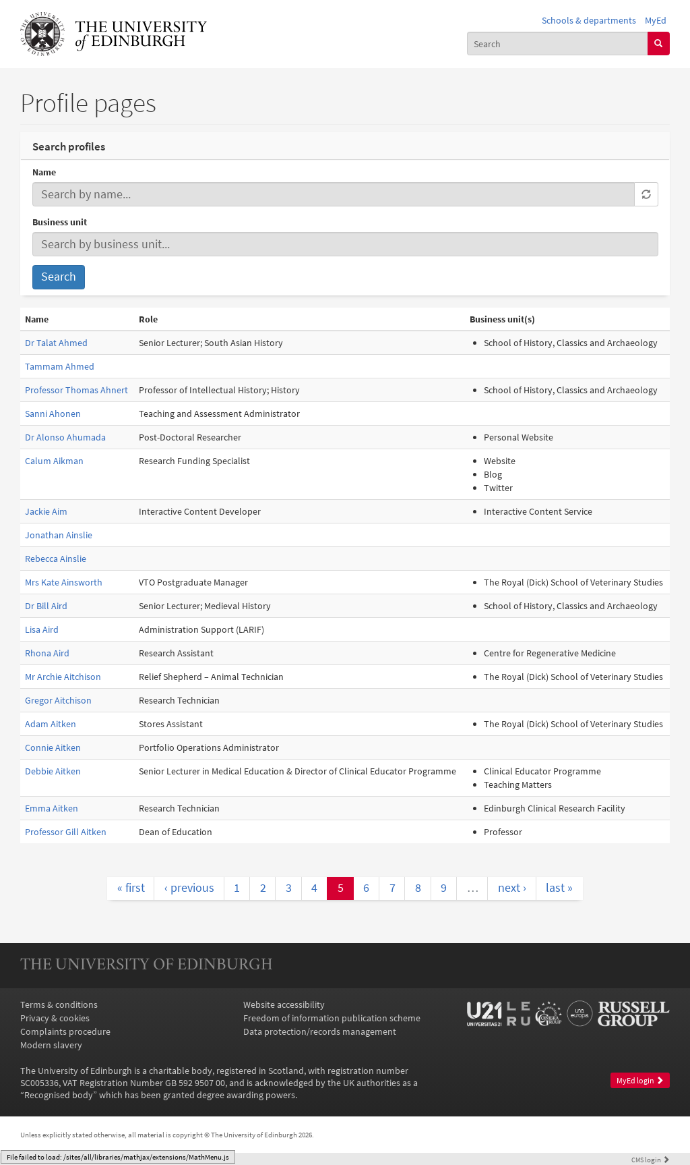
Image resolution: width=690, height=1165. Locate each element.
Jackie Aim (46, 511)
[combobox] (557, 43)
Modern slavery (51, 1045)
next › (512, 887)
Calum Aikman (54, 461)
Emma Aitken (51, 808)
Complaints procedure (65, 1031)
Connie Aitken (53, 747)
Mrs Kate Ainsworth (63, 582)
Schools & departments (589, 20)
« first (131, 887)
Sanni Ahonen (53, 413)
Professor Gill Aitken (65, 832)
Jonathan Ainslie (58, 535)
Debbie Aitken (53, 771)
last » (559, 887)
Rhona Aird (47, 653)
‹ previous (189, 887)
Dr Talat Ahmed (56, 343)
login (650, 1159)
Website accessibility (284, 1004)
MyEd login (640, 1080)
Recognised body (58, 1095)
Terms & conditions (59, 1004)
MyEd (655, 20)
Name (44, 172)
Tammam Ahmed (59, 366)
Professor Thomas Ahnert (76, 390)
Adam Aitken (50, 724)
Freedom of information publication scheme (331, 1018)
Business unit (59, 222)
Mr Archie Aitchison (63, 677)
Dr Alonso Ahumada (65, 437)
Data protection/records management (319, 1031)
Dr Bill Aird (46, 606)
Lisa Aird (42, 629)
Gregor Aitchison (58, 700)
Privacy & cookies (55, 1018)
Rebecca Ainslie (55, 558)
